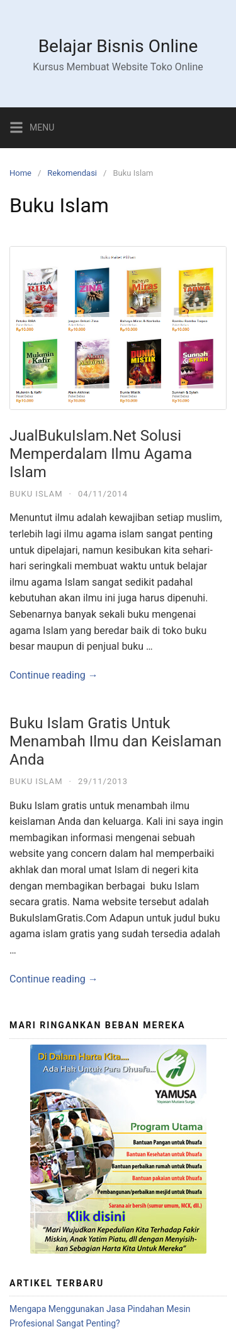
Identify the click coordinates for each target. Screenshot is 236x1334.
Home (20, 173)
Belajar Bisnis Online (118, 46)
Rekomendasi (72, 173)
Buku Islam (36, 493)
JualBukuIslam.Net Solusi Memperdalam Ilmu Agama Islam (100, 454)
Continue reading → (53, 675)
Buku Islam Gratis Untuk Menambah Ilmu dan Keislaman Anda (115, 741)
